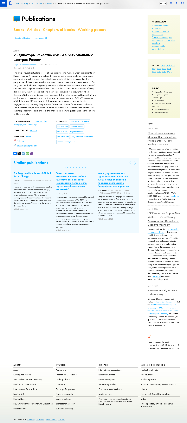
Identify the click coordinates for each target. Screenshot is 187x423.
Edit (179, 419)
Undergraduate (63, 379)
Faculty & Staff (20, 394)
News (151, 123)
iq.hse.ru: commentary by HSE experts (158, 384)
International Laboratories (110, 369)
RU (161, 3)
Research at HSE (40, 38)
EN (165, 3)
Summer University (64, 394)
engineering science (160, 31)
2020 (154, 71)
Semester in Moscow (65, 403)
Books (18, 29)
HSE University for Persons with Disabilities (33, 403)
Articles (33, 29)
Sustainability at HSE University (27, 379)
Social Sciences (161, 112)
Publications (38, 18)
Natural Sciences (162, 109)
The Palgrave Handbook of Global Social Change (32, 175)
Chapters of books (59, 29)
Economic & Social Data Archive (155, 394)
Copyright (40, 419)
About (17, 365)
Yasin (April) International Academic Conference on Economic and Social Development (115, 401)
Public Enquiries (20, 408)
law (170, 37)
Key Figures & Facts (22, 374)
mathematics (169, 40)
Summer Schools (63, 398)
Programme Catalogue (66, 374)
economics (156, 28)
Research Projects (106, 379)
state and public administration (158, 47)
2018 (164, 71)
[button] (64, 167)
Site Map (61, 419)
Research (104, 365)
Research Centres (106, 374)
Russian (29, 136)
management (157, 40)
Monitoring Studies (107, 384)
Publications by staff (150, 369)
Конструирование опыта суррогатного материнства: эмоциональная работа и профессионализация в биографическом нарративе (113, 180)
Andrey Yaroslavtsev (164, 301)
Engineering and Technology (160, 96)
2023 (159, 69)
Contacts (30, 419)
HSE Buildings (19, 398)
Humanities (159, 100)
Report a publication (22, 38)
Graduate (60, 384)
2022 (164, 69)
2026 (168, 65)
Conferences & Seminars (110, 389)
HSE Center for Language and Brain (163, 230)
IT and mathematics (160, 37)
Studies (61, 365)
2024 (154, 69)
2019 (159, 71)
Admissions (61, 369)
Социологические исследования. (26, 65)
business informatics (160, 25)
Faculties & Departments (24, 384)
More (169, 71)
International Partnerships (25, 389)
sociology (156, 43)
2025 (172, 65)
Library (144, 389)
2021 (169, 69)
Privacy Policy (51, 419)
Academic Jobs (105, 394)
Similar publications (30, 162)
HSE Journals (147, 374)
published (175, 196)
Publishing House (148, 379)
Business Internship (64, 408)
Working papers (92, 29)
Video (143, 398)
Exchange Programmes (66, 389)
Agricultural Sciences (163, 91)
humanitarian (157, 34)
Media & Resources (153, 365)
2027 (163, 65)
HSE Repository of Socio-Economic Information (157, 405)
